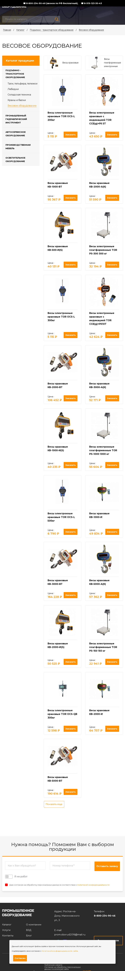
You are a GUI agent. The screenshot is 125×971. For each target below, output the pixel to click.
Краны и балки (17, 100)
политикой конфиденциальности (93, 885)
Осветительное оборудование (15, 160)
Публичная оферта (53, 965)
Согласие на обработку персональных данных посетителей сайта (62, 968)
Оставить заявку (107, 866)
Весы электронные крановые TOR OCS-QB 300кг (62, 714)
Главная (7, 30)
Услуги (6, 930)
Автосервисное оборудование (15, 134)
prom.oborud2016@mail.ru (70, 934)
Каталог (20, 30)
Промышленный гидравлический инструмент (16, 119)
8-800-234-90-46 (104, 915)
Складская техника (19, 94)
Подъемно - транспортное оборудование (51, 30)
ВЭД (28, 930)
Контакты (7, 935)
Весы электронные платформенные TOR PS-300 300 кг (103, 250)
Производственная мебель (18, 147)
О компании (33, 924)
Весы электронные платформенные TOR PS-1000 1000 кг (103, 450)
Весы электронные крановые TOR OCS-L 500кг (61, 517)
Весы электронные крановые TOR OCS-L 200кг (61, 116)
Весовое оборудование (91, 30)
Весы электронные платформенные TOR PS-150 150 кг (103, 647)
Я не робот (16, 877)
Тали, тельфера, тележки (22, 83)
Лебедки (13, 89)
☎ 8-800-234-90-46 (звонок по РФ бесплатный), (50, 3)
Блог (29, 935)
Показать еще (54, 804)
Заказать (70, 134)
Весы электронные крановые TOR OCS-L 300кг (61, 317)
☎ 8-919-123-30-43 (91, 3)
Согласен (20, 958)
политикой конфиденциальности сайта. (60, 951)
